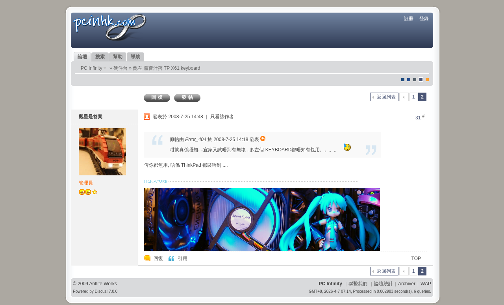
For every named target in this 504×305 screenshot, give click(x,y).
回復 (158, 97)
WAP (426, 283)
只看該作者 (222, 116)
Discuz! (101, 291)
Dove (421, 79)
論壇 (82, 57)
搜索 (100, 57)
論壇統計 (383, 283)
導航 (135, 57)
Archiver (406, 283)
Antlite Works (103, 283)
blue (409, 80)
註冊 (408, 18)
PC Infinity (91, 68)
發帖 (188, 97)
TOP (416, 258)
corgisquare (427, 80)
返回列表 (386, 97)
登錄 (424, 18)
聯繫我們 (357, 283)
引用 (182, 258)
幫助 (117, 57)
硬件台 (120, 68)
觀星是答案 (90, 116)
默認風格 (403, 80)
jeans (415, 80)
